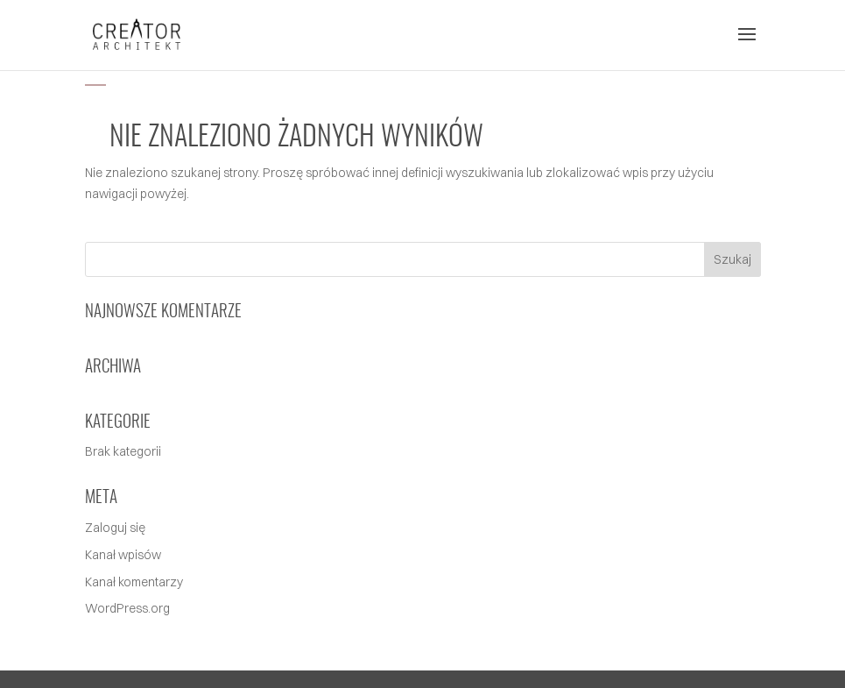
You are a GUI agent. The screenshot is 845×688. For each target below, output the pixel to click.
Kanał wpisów (123, 555)
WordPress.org (127, 608)
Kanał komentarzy (134, 582)
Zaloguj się (115, 528)
